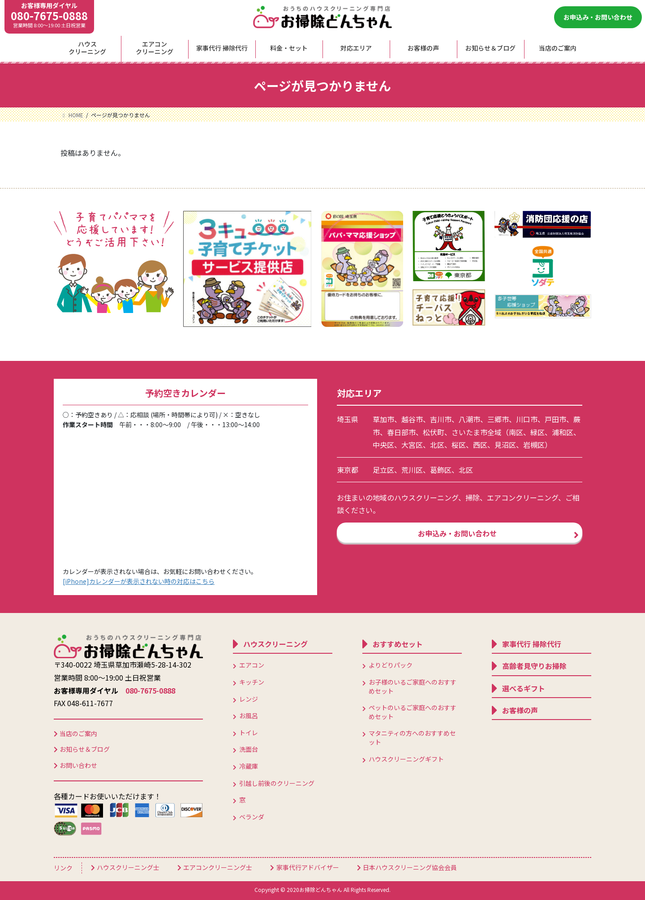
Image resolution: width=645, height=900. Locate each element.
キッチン (251, 681)
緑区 (537, 432)
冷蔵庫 (248, 766)
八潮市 (469, 419)
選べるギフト (523, 688)
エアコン (251, 664)
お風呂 (248, 715)
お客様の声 (520, 710)
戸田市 (555, 419)
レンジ (248, 698)
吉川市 (441, 419)
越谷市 (412, 419)
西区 (480, 444)
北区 (437, 444)
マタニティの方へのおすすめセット (412, 737)
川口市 (527, 419)
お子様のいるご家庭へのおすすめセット (412, 686)
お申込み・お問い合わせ (597, 17)
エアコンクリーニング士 (217, 867)
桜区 (459, 444)
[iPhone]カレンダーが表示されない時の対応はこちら (139, 581)
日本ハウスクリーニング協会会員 (410, 867)
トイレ (248, 732)
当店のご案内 (78, 733)
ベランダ (251, 816)
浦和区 (562, 432)
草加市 (383, 419)
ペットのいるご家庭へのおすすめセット (412, 712)
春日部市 (401, 432)
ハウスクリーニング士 (128, 867)
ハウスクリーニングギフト (406, 758)
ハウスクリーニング (275, 644)
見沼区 (505, 444)
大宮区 (412, 444)
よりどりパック (391, 664)
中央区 (383, 444)
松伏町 (433, 432)
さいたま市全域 (477, 432)
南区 (516, 432)
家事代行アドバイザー (307, 867)
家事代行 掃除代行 (531, 644)
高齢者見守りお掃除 (534, 665)
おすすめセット (398, 644)
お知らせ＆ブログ (85, 749)
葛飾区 (441, 469)
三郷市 (498, 419)
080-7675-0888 (49, 15)
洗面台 (248, 749)
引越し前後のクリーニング (276, 783)
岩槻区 (534, 444)
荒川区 (412, 469)
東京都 (347, 469)
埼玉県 (347, 419)
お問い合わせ (78, 765)
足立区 (383, 469)
